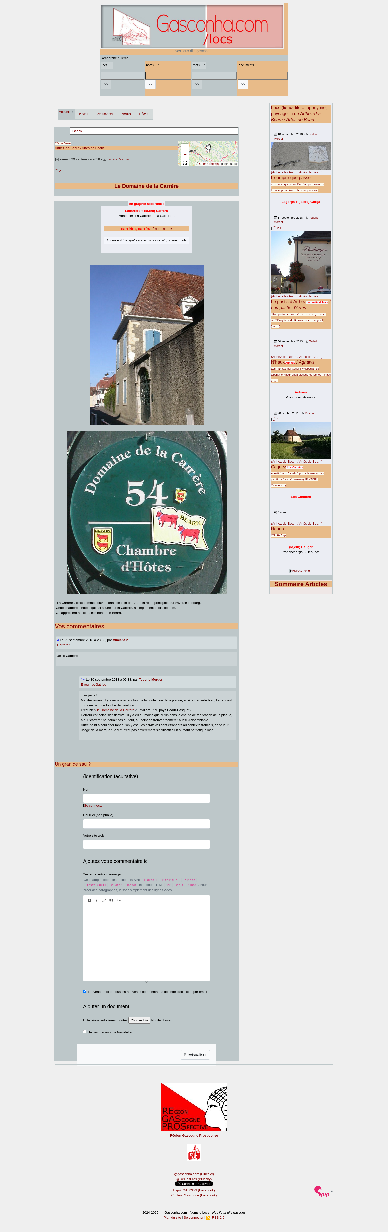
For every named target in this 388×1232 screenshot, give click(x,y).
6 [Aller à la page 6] (300, 571)
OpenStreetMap (209, 164)
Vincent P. (311, 413)
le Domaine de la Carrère (115, 710)
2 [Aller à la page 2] (292, 571)
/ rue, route (146, 229)
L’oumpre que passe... (292, 177)
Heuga (277, 528)
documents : (247, 65)
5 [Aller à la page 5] (298, 571)
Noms (126, 114)
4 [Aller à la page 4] (296, 571)
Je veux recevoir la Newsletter (110, 1032)
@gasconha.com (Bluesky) (194, 1174)
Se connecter (94, 805)
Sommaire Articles (301, 584)
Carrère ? (64, 645)
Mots (84, 114)
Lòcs (144, 114)
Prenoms (105, 114)
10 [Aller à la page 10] (308, 571)
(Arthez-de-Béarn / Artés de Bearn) (297, 172)
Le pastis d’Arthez (288, 301)
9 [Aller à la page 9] (305, 571)
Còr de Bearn (63, 143)
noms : (152, 65)
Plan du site (172, 1217)
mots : (199, 65)
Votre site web (93, 835)
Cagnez (278, 466)
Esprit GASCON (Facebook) (194, 1190)
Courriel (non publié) (98, 815)
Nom (86, 789)
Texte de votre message (102, 874)
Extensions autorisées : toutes (105, 1020)
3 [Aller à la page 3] (294, 571)
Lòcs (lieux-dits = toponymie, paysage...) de (299, 113)
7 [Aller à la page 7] (301, 571)
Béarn (77, 131)
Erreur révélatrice (93, 684)
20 (277, 228)
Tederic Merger (118, 159)
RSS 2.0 (215, 1217)
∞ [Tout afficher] (311, 571)
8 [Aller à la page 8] (303, 571)
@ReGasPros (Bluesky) (194, 1179)
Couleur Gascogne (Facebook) (194, 1195)
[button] (208, 148)
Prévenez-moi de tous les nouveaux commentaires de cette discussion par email (147, 992)
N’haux (278, 362)
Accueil (64, 112)
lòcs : (107, 65)
